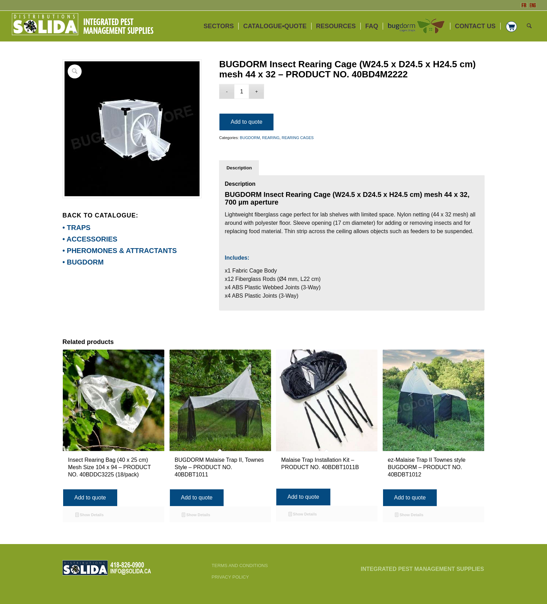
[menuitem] (219, 26)
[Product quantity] (241, 91)
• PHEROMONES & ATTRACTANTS (119, 250)
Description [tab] (239, 167)
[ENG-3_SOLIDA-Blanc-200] (82, 26)
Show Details (89, 515)
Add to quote (246, 122)
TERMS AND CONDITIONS (240, 565)
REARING (270, 138)
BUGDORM (250, 138)
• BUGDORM (83, 262)
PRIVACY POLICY (230, 577)
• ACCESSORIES (89, 239)
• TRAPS (76, 227)
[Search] (529, 26)
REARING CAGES (298, 138)
